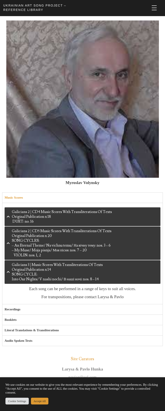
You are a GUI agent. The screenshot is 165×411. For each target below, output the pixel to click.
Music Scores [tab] (14, 197)
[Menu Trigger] (154, 7)
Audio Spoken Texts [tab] (18, 340)
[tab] (82, 216)
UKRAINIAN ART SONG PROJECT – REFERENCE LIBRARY (34, 8)
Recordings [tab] (12, 309)
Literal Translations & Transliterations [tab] (32, 330)
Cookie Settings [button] (17, 401)
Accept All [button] (40, 401)
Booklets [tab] (11, 319)
